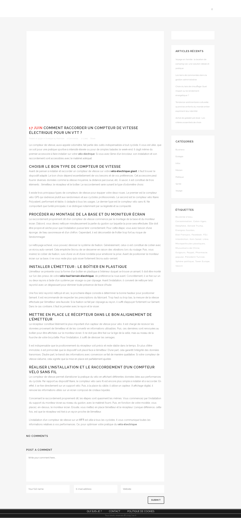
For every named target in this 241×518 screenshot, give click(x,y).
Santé (178, 184)
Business (180, 149)
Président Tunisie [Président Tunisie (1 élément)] (195, 257)
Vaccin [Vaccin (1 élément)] (179, 266)
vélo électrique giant (124, 171)
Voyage (179, 190)
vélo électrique (86, 154)
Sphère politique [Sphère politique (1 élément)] (185, 261)
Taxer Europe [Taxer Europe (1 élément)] (202, 261)
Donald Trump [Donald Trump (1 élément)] (195, 226)
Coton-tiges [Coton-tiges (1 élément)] (199, 221)
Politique (180, 177)
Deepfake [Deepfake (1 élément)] (181, 226)
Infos (178, 163)
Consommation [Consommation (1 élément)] (184, 221)
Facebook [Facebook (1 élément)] (197, 234)
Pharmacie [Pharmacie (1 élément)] (201, 252)
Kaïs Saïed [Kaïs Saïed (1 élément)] (195, 239)
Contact (114, 511)
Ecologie (49, 138)
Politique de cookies (140, 511)
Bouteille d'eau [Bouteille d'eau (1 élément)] (184, 217)
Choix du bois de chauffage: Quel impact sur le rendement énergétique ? (191, 91)
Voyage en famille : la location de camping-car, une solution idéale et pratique (192, 64)
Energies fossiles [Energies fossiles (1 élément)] (185, 230)
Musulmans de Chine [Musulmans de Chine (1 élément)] (188, 248)
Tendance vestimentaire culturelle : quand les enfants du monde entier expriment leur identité (193, 106)
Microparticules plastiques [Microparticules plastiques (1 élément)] (190, 243)
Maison (179, 170)
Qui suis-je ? (94, 511)
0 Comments (72, 138)
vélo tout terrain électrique (77, 276)
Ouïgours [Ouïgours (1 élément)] (180, 252)
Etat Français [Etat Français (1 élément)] (183, 234)
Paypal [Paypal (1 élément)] (190, 252)
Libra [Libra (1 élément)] (205, 239)
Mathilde (60, 138)
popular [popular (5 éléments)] (180, 257)
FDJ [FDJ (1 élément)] (205, 234)
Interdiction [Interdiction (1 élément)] (182, 239)
